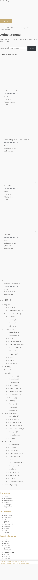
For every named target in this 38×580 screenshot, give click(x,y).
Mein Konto (8, 498)
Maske (12, 460)
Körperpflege (14, 457)
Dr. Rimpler (7, 329)
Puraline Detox (9, 553)
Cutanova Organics (16, 345)
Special (12, 357)
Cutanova (7, 521)
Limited (12, 351)
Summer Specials (15, 311)
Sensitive (13, 354)
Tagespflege (13, 475)
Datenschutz (8, 506)
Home (6, 497)
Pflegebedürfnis (9, 413)
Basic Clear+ (14, 332)
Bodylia (6, 543)
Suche (31, 48)
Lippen (12, 326)
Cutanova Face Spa (16, 341)
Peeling (12, 469)
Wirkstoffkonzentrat (16, 481)
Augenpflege (14, 450)
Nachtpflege (13, 466)
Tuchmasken (18, 463)
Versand (10, 105)
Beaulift (6, 542)
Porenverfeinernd (16, 429)
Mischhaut (13, 382)
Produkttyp (7, 441)
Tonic (11, 478)
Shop (9, 28)
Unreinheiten (14, 435)
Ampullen (13, 447)
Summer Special (9, 485)
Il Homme (7, 547)
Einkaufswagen (9, 500)
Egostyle (12, 404)
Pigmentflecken (15, 425)
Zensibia (12, 410)
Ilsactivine (7, 549)
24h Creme (13, 444)
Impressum (8, 504)
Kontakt (6, 502)
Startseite (3, 28)
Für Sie (6, 370)
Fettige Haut (13, 379)
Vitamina (13, 407)
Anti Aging (13, 416)
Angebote (7, 305)
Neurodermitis (14, 422)
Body (11, 338)
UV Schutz (13, 438)
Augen (12, 316)
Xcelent (12, 363)
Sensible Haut (14, 388)
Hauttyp (6, 373)
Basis (11, 401)
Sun (11, 360)
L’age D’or (7, 551)
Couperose (13, 376)
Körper (12, 323)
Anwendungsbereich (11, 314)
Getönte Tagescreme (16, 453)
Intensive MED (14, 348)
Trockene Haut (14, 391)
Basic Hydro (13, 335)
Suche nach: (4, 48)
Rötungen (13, 432)
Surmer (6, 554)
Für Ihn (6, 367)
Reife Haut (13, 385)
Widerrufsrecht (9, 508)
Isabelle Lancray (9, 398)
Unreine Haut (14, 395)
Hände (12, 320)
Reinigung (13, 472)
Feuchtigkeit (14, 419)
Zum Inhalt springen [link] (7, 1)
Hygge (11, 307)
